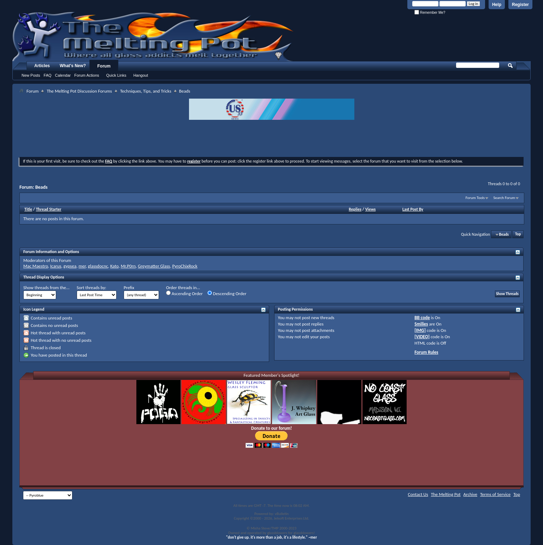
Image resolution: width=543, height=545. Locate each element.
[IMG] (420, 330)
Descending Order (227, 293)
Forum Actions (86, 75)
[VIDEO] (422, 336)
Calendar (63, 75)
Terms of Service (495, 494)
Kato (114, 266)
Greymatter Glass (154, 266)
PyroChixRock (184, 266)
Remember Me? (429, 12)
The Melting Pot (446, 494)
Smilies (421, 324)
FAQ (48, 75)
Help (496, 4)
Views (370, 209)
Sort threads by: (91, 287)
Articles (42, 65)
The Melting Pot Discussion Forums (79, 91)
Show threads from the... (46, 287)
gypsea (70, 266)
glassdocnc (98, 266)
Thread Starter (48, 209)
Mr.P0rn (128, 266)
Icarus (55, 266)
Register (520, 4)
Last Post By (412, 209)
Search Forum (504, 197)
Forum (104, 66)
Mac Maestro (35, 266)
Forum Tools (475, 197)
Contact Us (418, 494)
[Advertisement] (271, 139)
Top (518, 234)
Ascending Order (184, 293)
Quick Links (116, 75)
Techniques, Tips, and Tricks (145, 91)
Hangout (140, 75)
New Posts (31, 75)
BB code (422, 317)
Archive (470, 494)
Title (28, 209)
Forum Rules (426, 352)
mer (81, 266)
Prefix (129, 287)
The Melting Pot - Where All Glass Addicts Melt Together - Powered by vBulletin (153, 36)
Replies (355, 209)
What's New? (73, 65)
